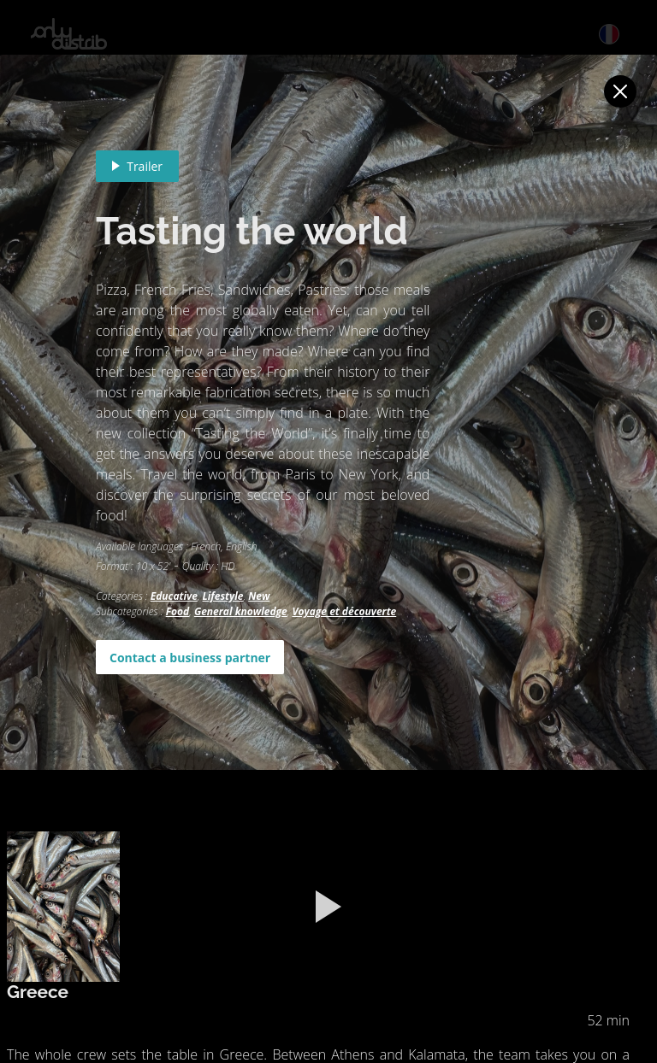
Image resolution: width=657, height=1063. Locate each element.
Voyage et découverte (344, 611)
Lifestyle (223, 596)
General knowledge (240, 611)
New (258, 596)
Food (178, 611)
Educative (174, 596)
